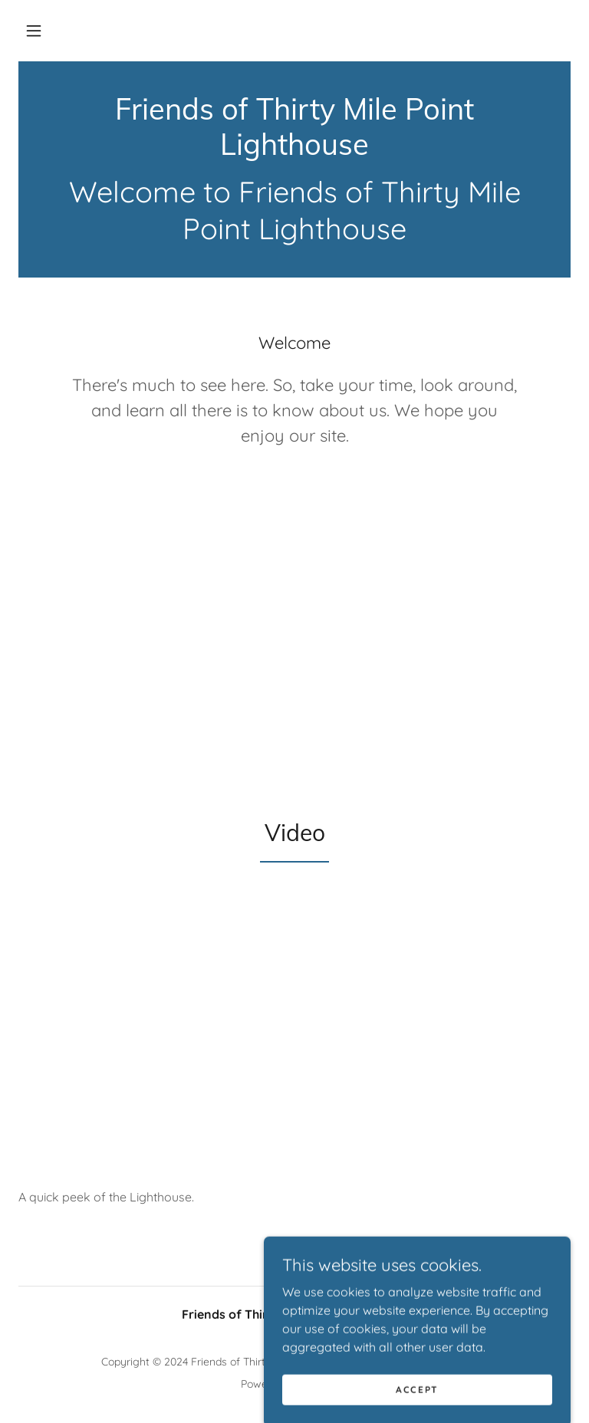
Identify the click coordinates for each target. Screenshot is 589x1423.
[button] (33, 30)
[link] (294, 150)
